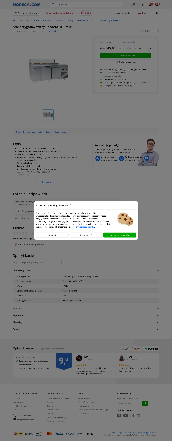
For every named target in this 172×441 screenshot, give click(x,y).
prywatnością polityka (85, 227)
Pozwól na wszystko (120, 235)
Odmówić (52, 235)
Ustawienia (86, 235)
